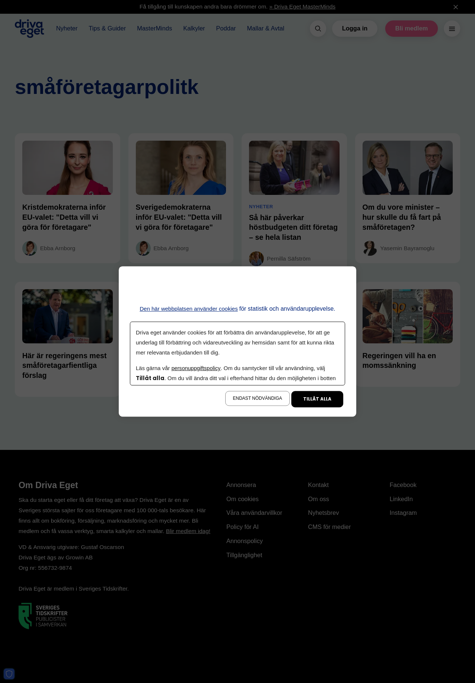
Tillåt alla (317, 399)
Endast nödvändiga (257, 398)
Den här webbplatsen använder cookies (189, 308)
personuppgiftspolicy (196, 368)
